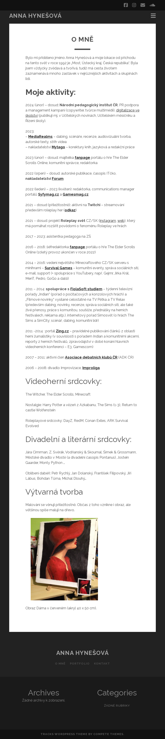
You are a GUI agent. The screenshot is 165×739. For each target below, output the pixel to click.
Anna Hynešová (35, 15)
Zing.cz (62, 331)
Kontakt (102, 663)
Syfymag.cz (48, 194)
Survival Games (58, 268)
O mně (60, 663)
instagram (108, 221)
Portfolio (79, 663)
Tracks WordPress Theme (64, 734)
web (120, 221)
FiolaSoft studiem (86, 289)
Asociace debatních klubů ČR (91, 357)
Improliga (91, 368)
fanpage (82, 158)
